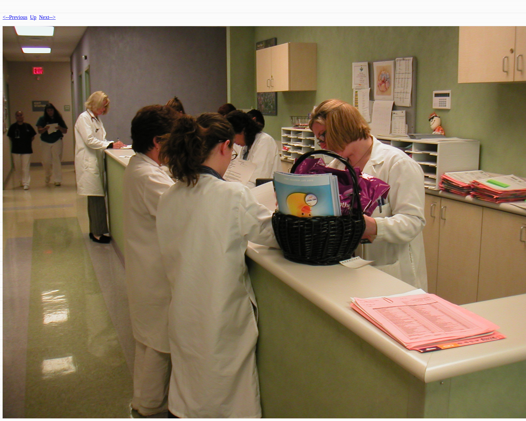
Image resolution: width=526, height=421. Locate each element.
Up (33, 17)
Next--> (47, 17)
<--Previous (15, 17)
